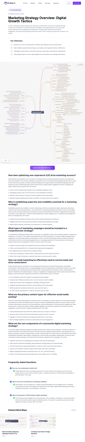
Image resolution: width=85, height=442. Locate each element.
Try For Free (77, 3)
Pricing (40, 3)
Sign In (69, 3)
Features (32, 3)
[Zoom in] (9, 160)
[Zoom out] (2, 160)
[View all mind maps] (74, 410)
